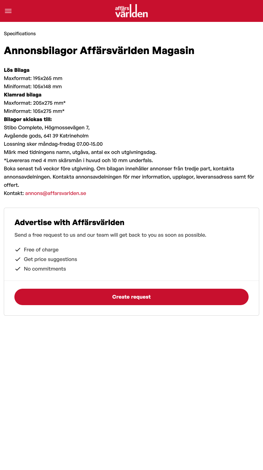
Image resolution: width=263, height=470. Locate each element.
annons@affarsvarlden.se (55, 193)
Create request (131, 296)
